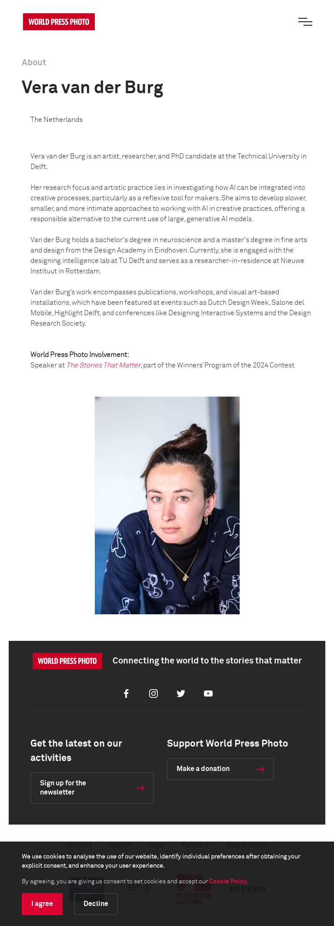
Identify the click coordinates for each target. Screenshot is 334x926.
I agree (42, 903)
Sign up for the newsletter (63, 788)
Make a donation (203, 768)
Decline (96, 903)
